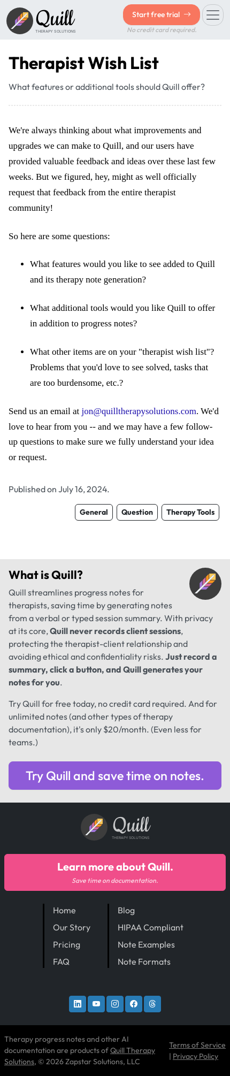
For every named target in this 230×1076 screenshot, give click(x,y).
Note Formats (144, 961)
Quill (64, 574)
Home (64, 910)
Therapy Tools (190, 512)
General (94, 512)
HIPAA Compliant (150, 927)
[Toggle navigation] (213, 15)
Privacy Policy (195, 1056)
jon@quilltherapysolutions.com (138, 411)
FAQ (61, 961)
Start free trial (161, 14)
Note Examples (146, 944)
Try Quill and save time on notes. (115, 775)
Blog (126, 910)
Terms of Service (197, 1045)
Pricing (66, 944)
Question (137, 512)
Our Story (71, 927)
